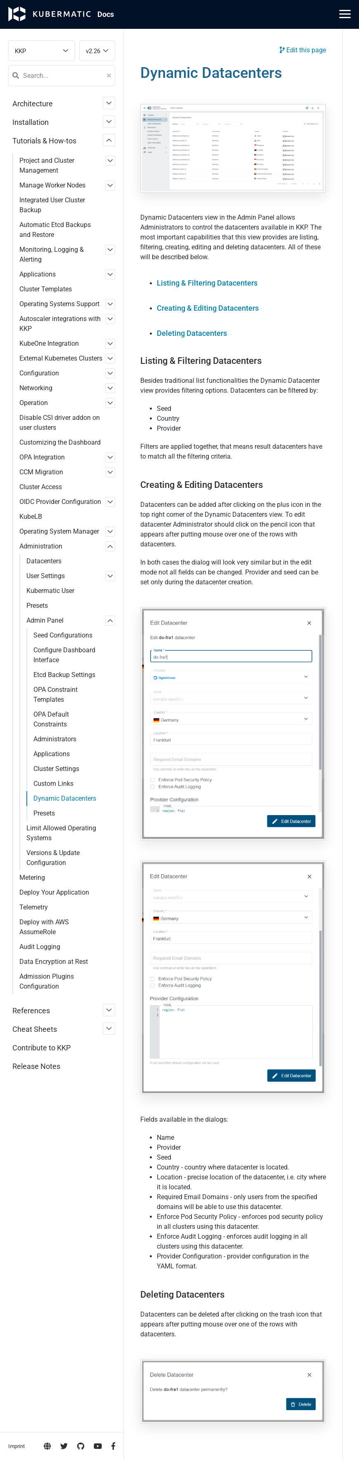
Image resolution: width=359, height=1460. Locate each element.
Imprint (16, 334)
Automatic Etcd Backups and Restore (55, 230)
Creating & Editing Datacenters (208, 308)
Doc (105, 14)
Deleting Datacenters (192, 333)
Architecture (32, 103)
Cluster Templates (45, 289)
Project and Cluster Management (46, 165)
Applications (37, 274)
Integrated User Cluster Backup (52, 205)
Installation (30, 122)
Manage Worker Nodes (52, 185)
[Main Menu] (345, 14)
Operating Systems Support (59, 304)
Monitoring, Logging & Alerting (51, 254)
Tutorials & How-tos (44, 140)
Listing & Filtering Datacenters (207, 283)
